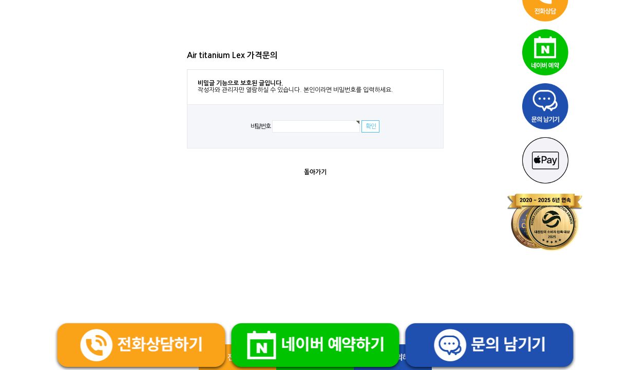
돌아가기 (315, 172)
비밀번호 (261, 126)
